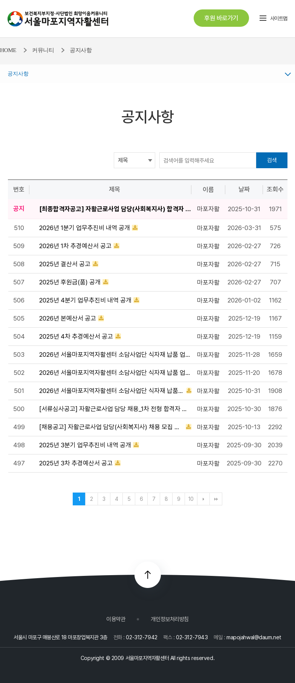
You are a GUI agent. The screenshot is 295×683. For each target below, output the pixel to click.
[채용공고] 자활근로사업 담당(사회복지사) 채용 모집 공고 (111, 427)
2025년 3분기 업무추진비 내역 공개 (85, 445)
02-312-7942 (141, 637)
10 (191, 499)
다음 (203, 499)
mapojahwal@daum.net (253, 637)
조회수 (275, 189)
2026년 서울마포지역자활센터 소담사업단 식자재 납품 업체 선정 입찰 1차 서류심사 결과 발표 (115, 372)
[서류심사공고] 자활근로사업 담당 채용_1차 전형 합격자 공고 (115, 409)
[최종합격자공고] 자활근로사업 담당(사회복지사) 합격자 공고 (115, 209)
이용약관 (115, 619)
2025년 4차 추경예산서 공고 (76, 336)
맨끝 (215, 499)
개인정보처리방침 (169, 619)
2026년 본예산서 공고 (67, 318)
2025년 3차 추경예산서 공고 (76, 463)
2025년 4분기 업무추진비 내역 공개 (85, 300)
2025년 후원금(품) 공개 (70, 282)
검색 (272, 160)
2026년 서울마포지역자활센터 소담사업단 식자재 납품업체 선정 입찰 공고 (112, 390)
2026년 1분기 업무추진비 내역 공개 (84, 228)
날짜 (244, 189)
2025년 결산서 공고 (64, 264)
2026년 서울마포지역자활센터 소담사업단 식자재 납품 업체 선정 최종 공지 (115, 354)
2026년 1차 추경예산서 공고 (75, 246)
